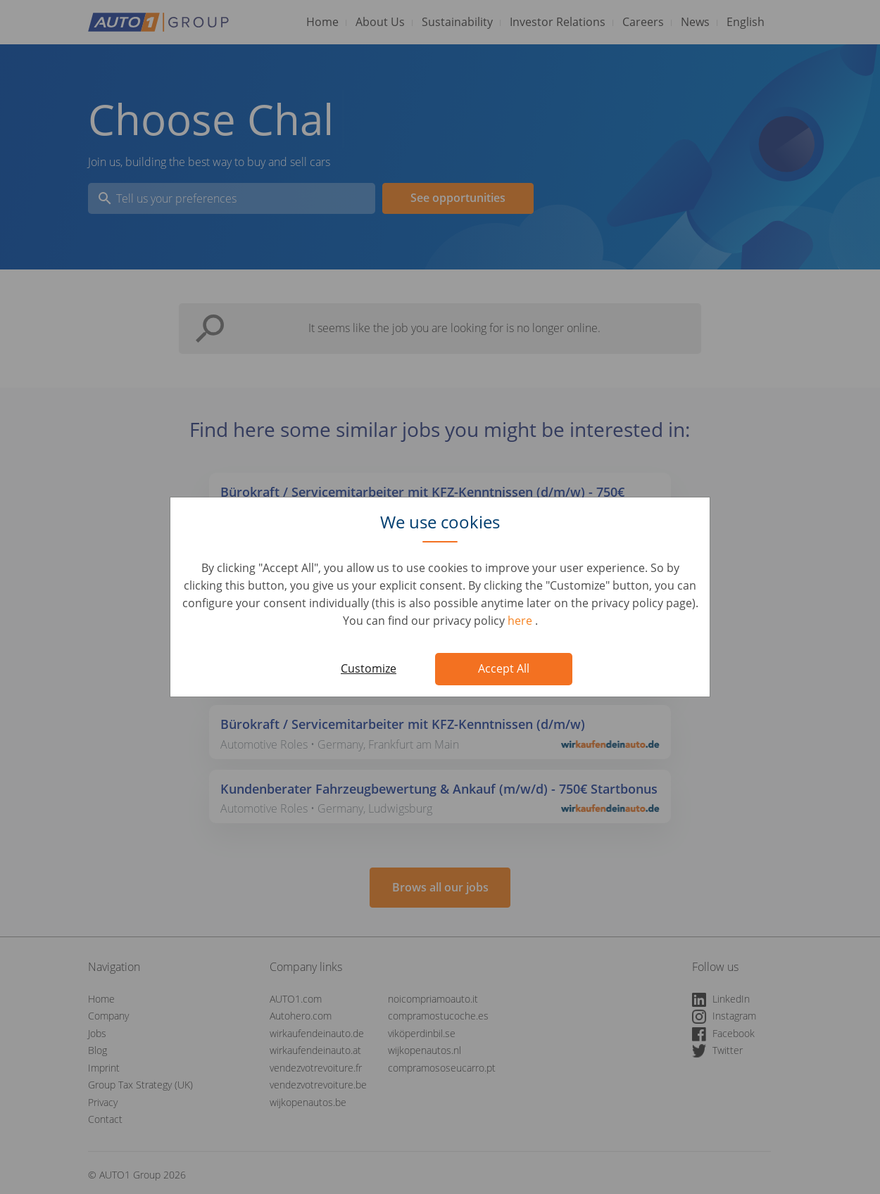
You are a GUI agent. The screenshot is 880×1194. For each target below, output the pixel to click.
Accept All (503, 668)
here (521, 620)
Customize (368, 668)
